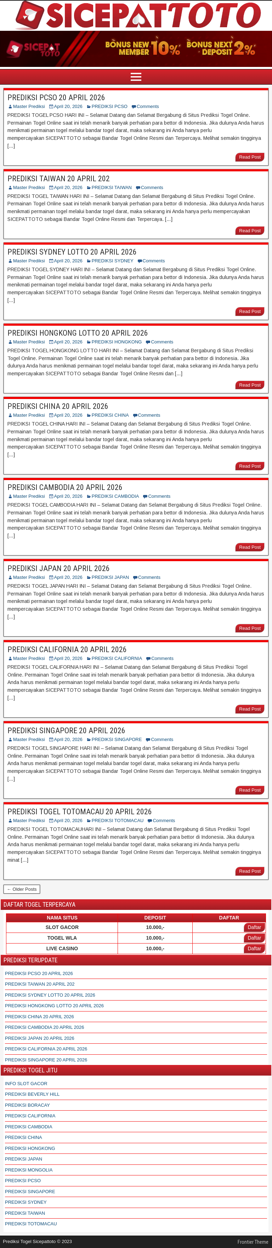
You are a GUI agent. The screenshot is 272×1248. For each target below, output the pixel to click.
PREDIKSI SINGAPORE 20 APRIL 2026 (66, 730)
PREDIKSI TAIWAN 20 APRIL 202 (58, 178)
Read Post (250, 157)
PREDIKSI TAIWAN (112, 187)
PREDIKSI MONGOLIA (28, 1170)
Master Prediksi (29, 106)
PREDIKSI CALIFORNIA (117, 658)
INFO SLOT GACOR (26, 1083)
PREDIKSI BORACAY (27, 1105)
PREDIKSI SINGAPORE (117, 739)
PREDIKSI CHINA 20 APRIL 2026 (57, 406)
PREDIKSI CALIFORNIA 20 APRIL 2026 (67, 649)
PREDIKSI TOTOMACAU (118, 820)
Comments (148, 106)
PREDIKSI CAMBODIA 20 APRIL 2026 (65, 487)
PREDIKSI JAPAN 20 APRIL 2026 (58, 568)
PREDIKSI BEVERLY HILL (32, 1094)
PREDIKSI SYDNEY (113, 260)
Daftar (254, 927)
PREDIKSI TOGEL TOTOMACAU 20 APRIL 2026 (79, 811)
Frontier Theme (253, 1242)
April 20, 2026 (68, 106)
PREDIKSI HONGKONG (117, 341)
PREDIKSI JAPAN (110, 577)
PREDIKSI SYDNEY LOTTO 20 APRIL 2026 (72, 251)
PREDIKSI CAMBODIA (115, 496)
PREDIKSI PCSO (110, 106)
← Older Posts (22, 889)
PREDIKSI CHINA (110, 415)
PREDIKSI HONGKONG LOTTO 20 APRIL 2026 (77, 333)
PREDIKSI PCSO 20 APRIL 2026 (56, 97)
